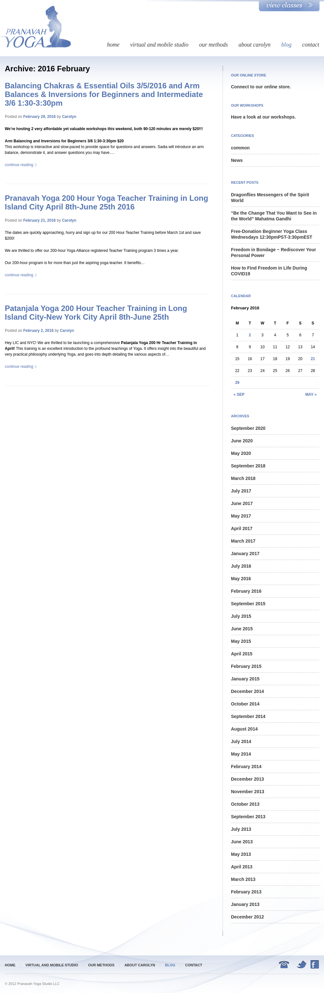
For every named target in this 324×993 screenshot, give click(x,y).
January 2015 (245, 678)
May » (311, 394)
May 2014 (241, 754)
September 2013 (248, 816)
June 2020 (242, 440)
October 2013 (245, 804)
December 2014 (247, 691)
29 (237, 382)
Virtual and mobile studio (159, 44)
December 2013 (247, 779)
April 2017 (241, 528)
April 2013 (241, 866)
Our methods (213, 44)
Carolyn (69, 116)
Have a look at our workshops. (263, 117)
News (237, 160)
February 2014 (246, 766)
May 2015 (241, 641)
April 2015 (241, 653)
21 (313, 359)
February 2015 (246, 666)
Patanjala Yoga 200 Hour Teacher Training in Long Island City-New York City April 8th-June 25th (96, 312)
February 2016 (246, 591)
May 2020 (241, 453)
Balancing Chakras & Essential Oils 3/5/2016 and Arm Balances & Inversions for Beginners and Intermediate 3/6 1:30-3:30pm (104, 94)
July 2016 (241, 566)
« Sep (239, 394)
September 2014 (248, 716)
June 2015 (242, 628)
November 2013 (247, 791)
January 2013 (245, 904)
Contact (310, 44)
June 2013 (242, 841)
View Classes (289, 5)
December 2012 (247, 916)
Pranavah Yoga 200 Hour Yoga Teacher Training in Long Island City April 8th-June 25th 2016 (106, 202)
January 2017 (245, 553)
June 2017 (242, 503)
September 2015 (248, 603)
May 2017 (241, 516)
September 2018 (248, 465)
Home (113, 44)
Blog (286, 44)
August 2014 (244, 728)
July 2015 (241, 616)
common (240, 147)
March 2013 (243, 879)
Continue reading (21, 165)
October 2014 (245, 703)
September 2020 (248, 428)
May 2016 (241, 578)
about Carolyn (254, 44)
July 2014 (241, 741)
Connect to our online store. (261, 86)
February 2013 (246, 891)
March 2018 (243, 478)
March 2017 (243, 541)
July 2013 (241, 829)
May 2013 (241, 854)
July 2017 (241, 490)
